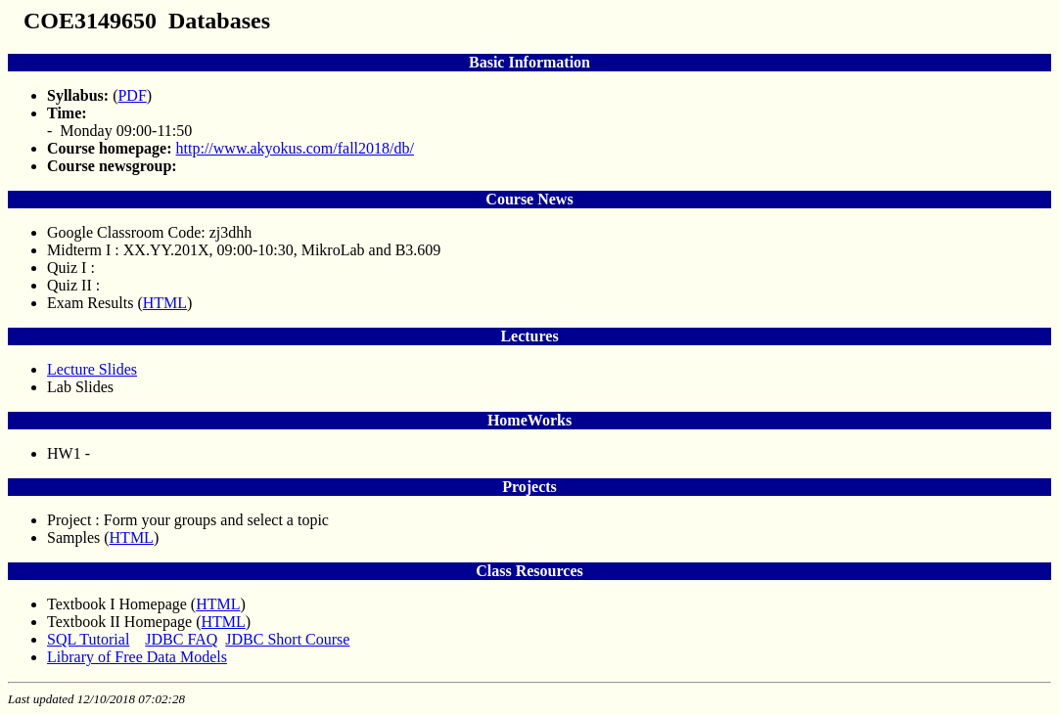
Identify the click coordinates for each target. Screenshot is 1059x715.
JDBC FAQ (181, 639)
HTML (165, 302)
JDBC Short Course (287, 639)
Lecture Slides (92, 369)
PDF (131, 95)
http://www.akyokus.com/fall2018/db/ (295, 148)
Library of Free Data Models (137, 656)
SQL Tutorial (88, 639)
